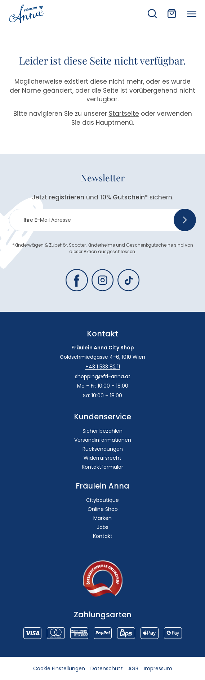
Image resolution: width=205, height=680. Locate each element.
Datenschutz (106, 668)
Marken (102, 518)
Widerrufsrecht (102, 457)
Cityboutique (102, 500)
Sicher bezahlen (102, 430)
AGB (133, 668)
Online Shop (103, 509)
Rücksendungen (103, 448)
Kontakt (102, 536)
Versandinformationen (102, 439)
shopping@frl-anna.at (102, 376)
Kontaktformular (102, 466)
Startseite (124, 113)
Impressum (158, 668)
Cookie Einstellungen (59, 668)
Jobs (102, 527)
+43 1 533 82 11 (102, 366)
